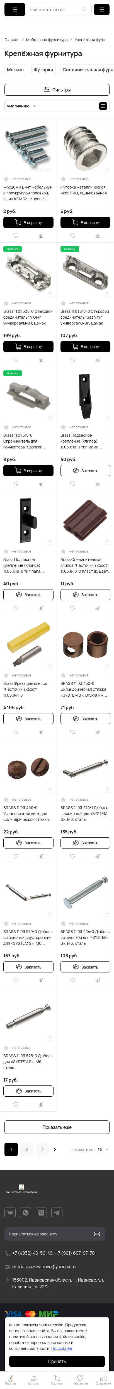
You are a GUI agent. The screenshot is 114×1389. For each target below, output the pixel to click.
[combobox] (58, 9)
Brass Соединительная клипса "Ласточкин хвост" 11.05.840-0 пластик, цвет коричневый (84, 565)
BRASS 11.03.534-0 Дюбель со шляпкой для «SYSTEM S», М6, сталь (85, 937)
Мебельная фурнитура (47, 39)
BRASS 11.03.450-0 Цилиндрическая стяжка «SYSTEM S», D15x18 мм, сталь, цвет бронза (83, 689)
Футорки (43, 70)
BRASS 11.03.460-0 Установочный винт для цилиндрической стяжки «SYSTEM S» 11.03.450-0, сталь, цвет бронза (26, 813)
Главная (12, 39)
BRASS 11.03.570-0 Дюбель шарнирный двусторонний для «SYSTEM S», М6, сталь (27, 937)
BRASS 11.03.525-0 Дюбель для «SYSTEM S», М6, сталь (27, 1061)
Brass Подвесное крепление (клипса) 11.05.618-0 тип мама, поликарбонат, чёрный (81, 441)
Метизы (16, 70)
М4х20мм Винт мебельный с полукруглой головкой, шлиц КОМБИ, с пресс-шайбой (27, 193)
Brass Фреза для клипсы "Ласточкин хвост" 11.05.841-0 (25, 689)
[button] (102, 9)
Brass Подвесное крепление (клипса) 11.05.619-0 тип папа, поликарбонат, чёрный (24, 565)
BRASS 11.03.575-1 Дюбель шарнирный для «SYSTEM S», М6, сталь (84, 813)
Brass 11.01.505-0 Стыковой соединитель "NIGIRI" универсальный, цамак (28, 317)
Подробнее (61, 1348)
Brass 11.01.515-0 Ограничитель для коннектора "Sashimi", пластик (23, 441)
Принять (57, 1361)
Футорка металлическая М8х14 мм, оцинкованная (83, 190)
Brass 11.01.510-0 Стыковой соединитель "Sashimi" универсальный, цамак (84, 317)
